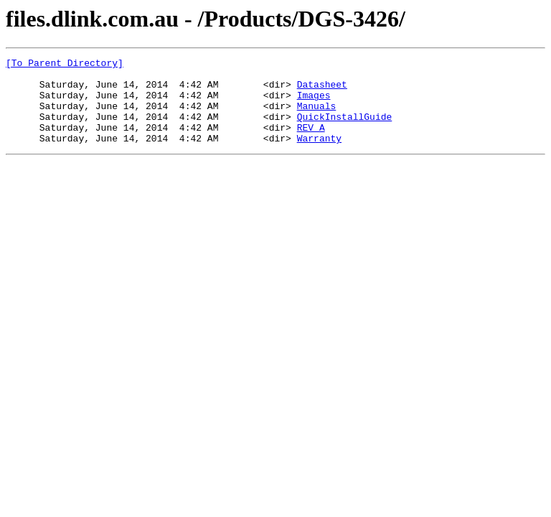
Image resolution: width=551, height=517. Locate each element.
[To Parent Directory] (64, 64)
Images (314, 103)
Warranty (319, 155)
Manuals (316, 116)
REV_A (311, 142)
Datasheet (322, 90)
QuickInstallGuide (344, 129)
